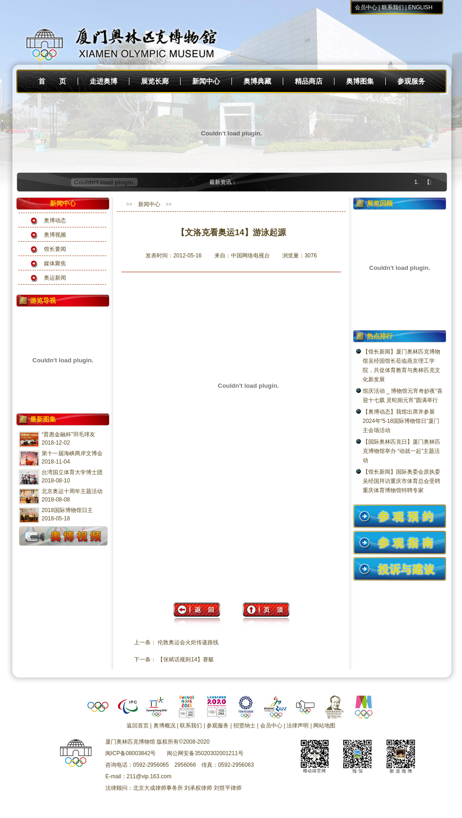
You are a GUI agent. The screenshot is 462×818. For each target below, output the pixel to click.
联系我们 (393, 7)
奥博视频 (55, 235)
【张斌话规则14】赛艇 (185, 659)
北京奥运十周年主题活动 (72, 491)
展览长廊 (155, 81)
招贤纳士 (244, 725)
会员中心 (366, 7)
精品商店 (308, 81)
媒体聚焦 (55, 263)
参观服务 (411, 81)
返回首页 (138, 725)
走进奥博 (103, 81)
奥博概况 (164, 725)
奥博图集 (360, 81)
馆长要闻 (55, 249)
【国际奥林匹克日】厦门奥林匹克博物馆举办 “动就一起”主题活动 (401, 451)
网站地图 (324, 725)
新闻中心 (206, 81)
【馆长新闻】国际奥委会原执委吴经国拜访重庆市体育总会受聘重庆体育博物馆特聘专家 (401, 481)
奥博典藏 (257, 81)
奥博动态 (55, 220)
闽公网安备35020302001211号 (205, 753)
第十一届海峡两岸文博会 (72, 453)
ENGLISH (420, 7)
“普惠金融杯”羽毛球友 (68, 434)
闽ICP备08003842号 (130, 753)
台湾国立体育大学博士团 (72, 472)
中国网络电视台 (250, 255)
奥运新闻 (55, 278)
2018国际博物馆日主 (67, 510)
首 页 (52, 81)
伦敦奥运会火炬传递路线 (188, 642)
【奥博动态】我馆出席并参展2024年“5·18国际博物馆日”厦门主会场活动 (401, 421)
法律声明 (297, 725)
